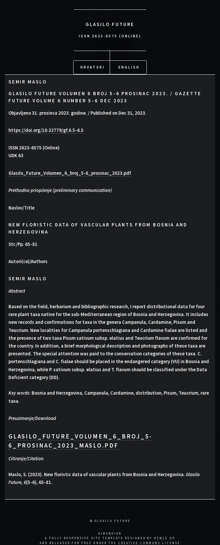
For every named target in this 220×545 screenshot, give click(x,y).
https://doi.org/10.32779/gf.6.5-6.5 (46, 129)
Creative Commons (139, 542)
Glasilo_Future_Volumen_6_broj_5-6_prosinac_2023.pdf (69, 172)
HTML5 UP (164, 537)
